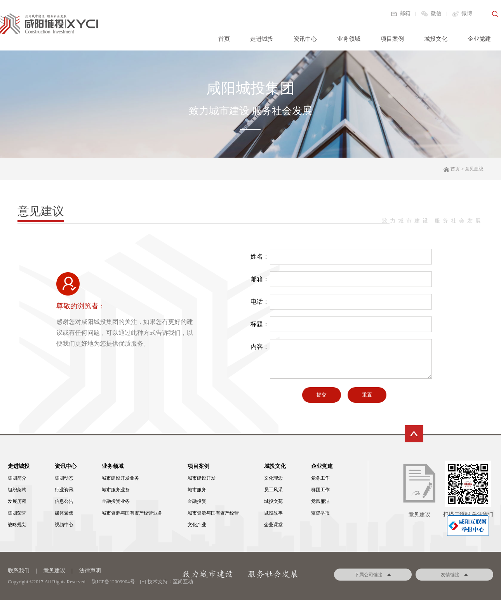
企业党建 (479, 39)
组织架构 (17, 489)
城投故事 (273, 513)
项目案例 (392, 39)
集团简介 (17, 478)
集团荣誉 (17, 513)
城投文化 (435, 39)
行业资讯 (64, 489)
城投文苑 (273, 501)
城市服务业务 (116, 489)
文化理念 (273, 478)
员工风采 (273, 489)
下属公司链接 (373, 574)
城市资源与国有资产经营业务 (132, 513)
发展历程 (17, 501)
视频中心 (64, 524)
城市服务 (197, 489)
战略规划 (17, 524)
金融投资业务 (116, 501)
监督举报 (320, 513)
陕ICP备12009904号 (113, 581)
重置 (367, 395)
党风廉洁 (320, 501)
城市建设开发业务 (120, 478)
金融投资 (197, 501)
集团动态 (64, 478)
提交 (322, 395)
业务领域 (348, 39)
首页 (224, 39)
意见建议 (54, 571)
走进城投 (261, 39)
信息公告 (64, 501)
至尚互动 (183, 581)
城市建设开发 (202, 478)
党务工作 (320, 478)
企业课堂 (273, 524)
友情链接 (454, 574)
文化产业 (197, 524)
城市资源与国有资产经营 (213, 513)
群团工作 (320, 489)
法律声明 (90, 571)
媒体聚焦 (64, 513)
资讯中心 (305, 39)
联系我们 (19, 571)
